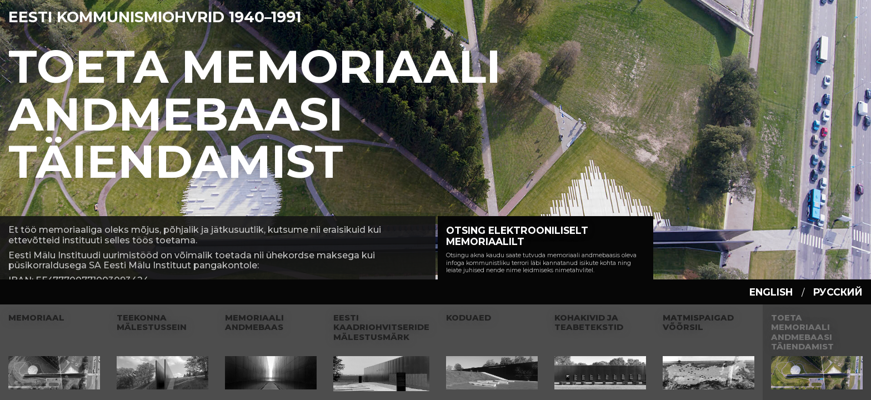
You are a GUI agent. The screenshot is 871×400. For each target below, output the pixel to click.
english (771, 292)
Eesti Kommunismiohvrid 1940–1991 (154, 17)
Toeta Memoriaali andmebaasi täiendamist (254, 113)
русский (838, 292)
